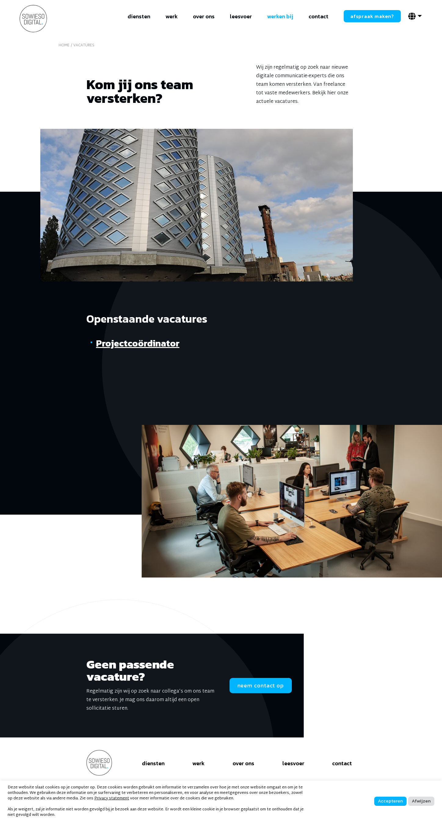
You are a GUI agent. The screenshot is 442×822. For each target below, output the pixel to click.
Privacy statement (111, 798)
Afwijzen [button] (421, 800)
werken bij (280, 16)
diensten (139, 16)
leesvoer (241, 16)
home (64, 45)
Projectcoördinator (137, 343)
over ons (204, 16)
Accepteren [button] (390, 800)
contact (318, 16)
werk (171, 16)
